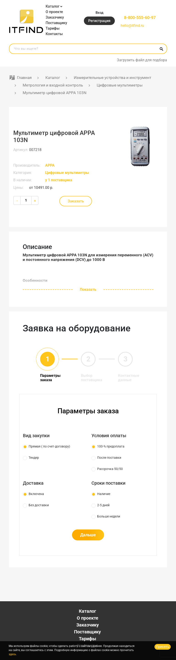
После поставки (109, 457)
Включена (36, 494)
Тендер (34, 457)
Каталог (53, 6)
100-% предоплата (110, 446)
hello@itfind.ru (132, 25)
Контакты (54, 34)
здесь (12, 654)
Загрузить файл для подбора (142, 60)
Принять (162, 647)
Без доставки (39, 505)
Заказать (76, 201)
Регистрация (99, 21)
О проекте (54, 12)
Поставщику (56, 23)
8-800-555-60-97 (140, 17)
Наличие (103, 494)
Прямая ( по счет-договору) (49, 446)
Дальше (88, 534)
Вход (99, 13)
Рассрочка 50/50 (110, 469)
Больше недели (108, 516)
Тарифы (53, 28)
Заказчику (55, 17)
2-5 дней (103, 505)
